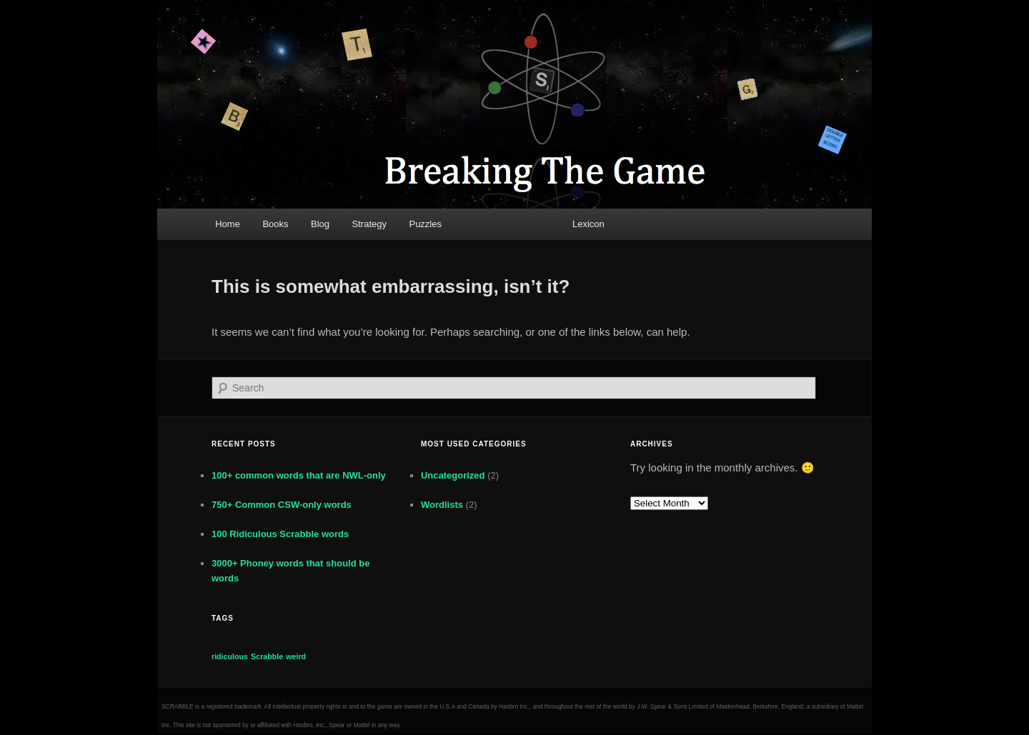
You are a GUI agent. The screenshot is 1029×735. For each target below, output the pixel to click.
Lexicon (588, 224)
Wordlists (442, 504)
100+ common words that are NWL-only (299, 475)
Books (275, 224)
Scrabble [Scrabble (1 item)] (267, 656)
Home (227, 224)
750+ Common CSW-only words (282, 504)
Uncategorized (453, 475)
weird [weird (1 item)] (296, 656)
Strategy (369, 224)
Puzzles (425, 224)
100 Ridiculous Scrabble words (280, 534)
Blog (320, 224)
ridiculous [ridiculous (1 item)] (230, 656)
